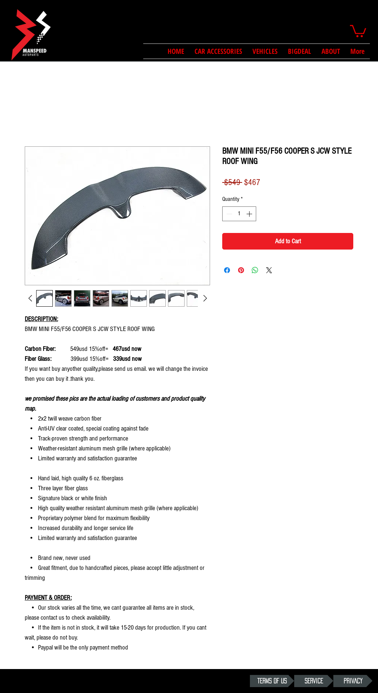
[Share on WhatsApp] (255, 270)
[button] (358, 30)
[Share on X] (269, 270)
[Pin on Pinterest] (241, 270)
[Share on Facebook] (227, 270)
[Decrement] (228, 214)
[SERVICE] (313, 681)
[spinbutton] (239, 214)
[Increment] (250, 214)
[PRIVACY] (352, 681)
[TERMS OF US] (272, 681)
